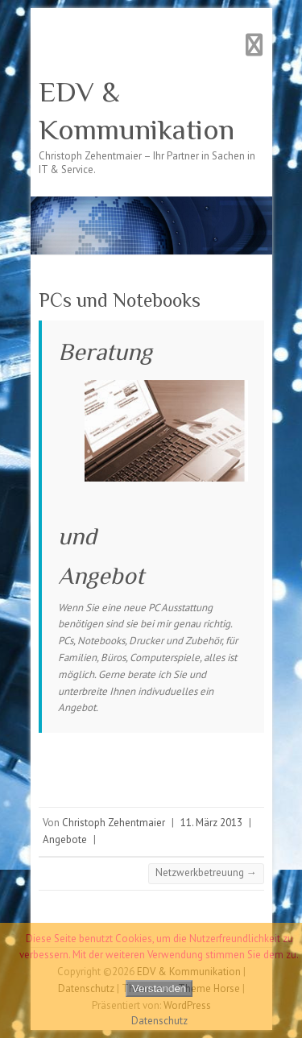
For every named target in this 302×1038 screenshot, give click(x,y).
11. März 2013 (211, 822)
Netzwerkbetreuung (206, 872)
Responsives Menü (254, 44)
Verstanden (159, 988)
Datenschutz (159, 1021)
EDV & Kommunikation (136, 111)
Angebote (65, 839)
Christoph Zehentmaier (113, 822)
